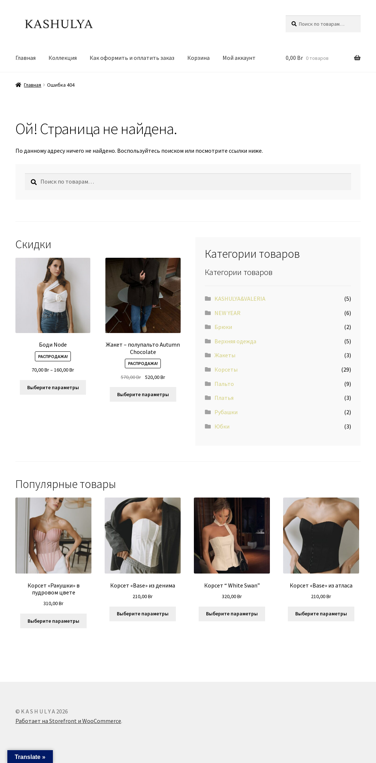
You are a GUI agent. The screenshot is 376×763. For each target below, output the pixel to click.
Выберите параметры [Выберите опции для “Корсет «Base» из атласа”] (321, 613)
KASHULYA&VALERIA (239, 298)
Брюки (223, 326)
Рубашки (226, 412)
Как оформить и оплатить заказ (132, 57)
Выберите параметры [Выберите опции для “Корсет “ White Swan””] (232, 613)
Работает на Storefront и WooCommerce (68, 720)
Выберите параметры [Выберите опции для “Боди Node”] (53, 387)
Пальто (224, 383)
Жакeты (224, 355)
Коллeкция (62, 57)
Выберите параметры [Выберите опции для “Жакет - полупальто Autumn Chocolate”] (143, 394)
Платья (224, 397)
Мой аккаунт (239, 57)
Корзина (198, 57)
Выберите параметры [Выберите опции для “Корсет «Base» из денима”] (143, 613)
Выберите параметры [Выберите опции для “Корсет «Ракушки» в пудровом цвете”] (53, 621)
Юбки (221, 426)
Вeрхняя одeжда (235, 341)
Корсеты (226, 369)
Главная (25, 57)
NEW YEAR (227, 313)
